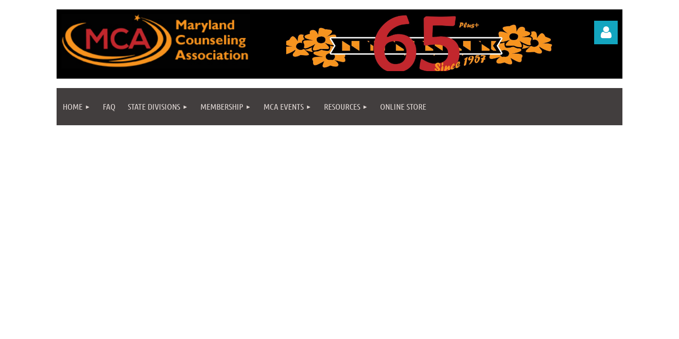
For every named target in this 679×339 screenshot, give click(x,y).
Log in (606, 32)
